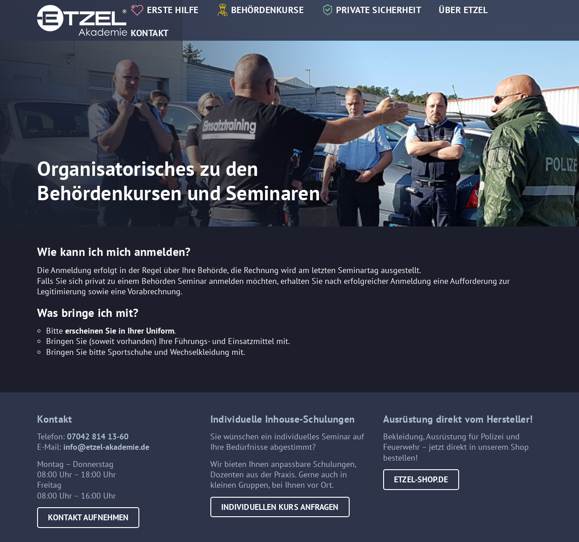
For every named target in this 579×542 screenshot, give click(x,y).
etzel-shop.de (421, 479)
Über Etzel (463, 9)
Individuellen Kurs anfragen (280, 507)
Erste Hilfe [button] (173, 9)
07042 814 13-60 (97, 436)
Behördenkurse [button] (267, 9)
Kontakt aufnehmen (88, 517)
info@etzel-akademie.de (106, 447)
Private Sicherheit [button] (378, 9)
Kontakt (150, 32)
